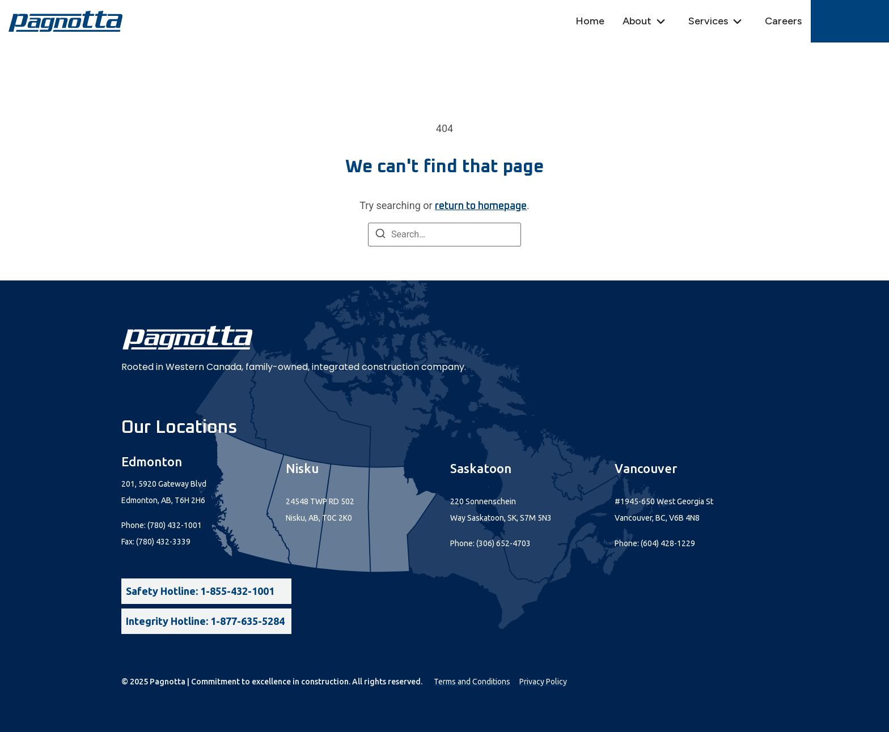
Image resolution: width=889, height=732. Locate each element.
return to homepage (481, 206)
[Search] (380, 235)
